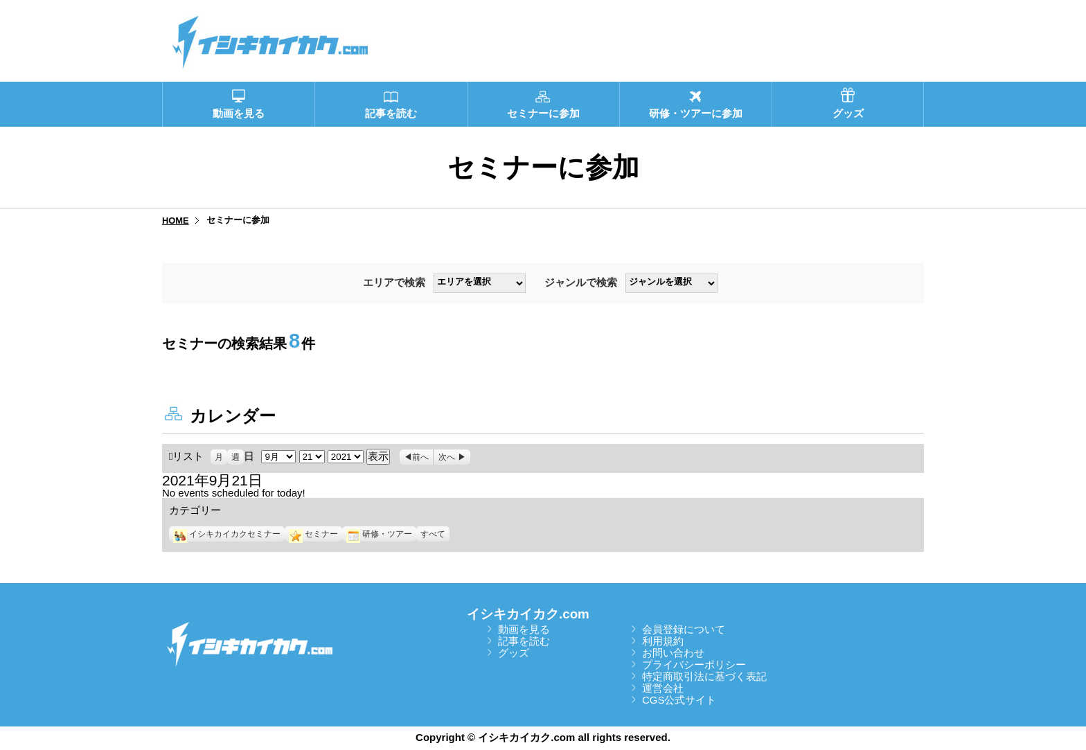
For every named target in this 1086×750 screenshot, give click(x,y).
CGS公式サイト (679, 700)
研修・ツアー (379, 534)
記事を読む (524, 641)
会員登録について (683, 629)
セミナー (313, 534)
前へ (420, 457)
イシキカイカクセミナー (227, 534)
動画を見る (524, 629)
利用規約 (663, 641)
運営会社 (663, 688)
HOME (175, 220)
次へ (446, 457)
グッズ (513, 653)
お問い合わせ (673, 653)
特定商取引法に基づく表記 (704, 676)
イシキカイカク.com (528, 614)
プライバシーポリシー (694, 664)
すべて (432, 534)
